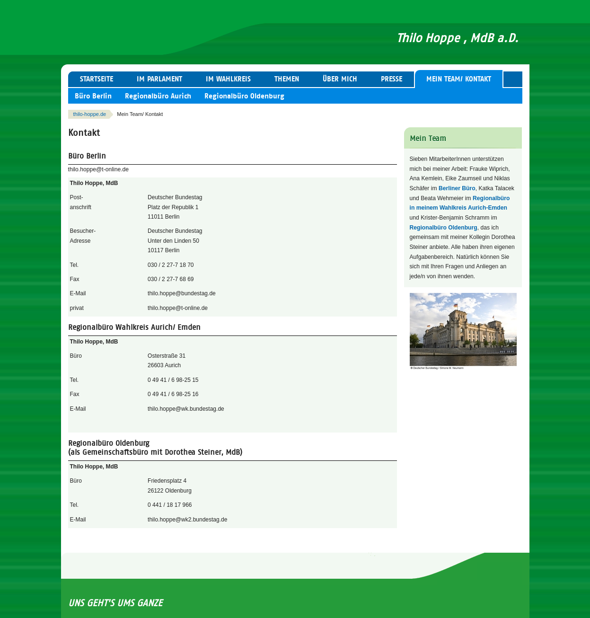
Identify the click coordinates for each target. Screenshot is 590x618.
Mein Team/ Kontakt (458, 79)
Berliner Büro (457, 188)
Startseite (96, 79)
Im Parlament (159, 79)
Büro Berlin (93, 96)
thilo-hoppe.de (89, 114)
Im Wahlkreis (228, 79)
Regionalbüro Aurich (158, 96)
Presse (391, 79)
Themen (286, 79)
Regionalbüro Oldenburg (244, 96)
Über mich (340, 79)
